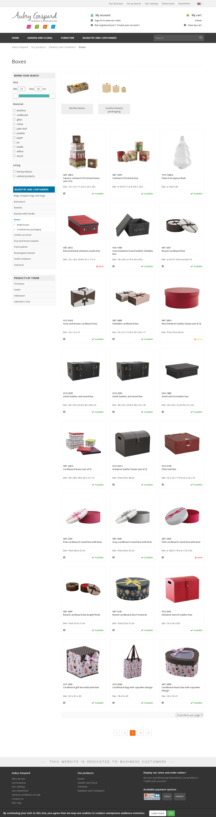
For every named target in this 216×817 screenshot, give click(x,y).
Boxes (17, 219)
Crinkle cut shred (22, 234)
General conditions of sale (26, 794)
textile (20, 146)
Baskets (18, 207)
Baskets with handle (24, 213)
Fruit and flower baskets (26, 240)
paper (20, 137)
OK (171, 813)
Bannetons (19, 201)
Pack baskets (21, 246)
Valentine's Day (22, 301)
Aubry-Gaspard (20, 47)
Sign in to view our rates (108, 20)
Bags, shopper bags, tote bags (29, 195)
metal (20, 124)
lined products (24, 171)
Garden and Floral (40, 37)
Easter (17, 289)
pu (18, 142)
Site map (16, 802)
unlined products (26, 176)
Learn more (157, 813)
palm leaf (22, 128)
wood (20, 156)
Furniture (67, 37)
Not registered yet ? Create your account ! (117, 25)
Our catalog (151, 3)
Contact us (18, 798)
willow (20, 151)
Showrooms (168, 3)
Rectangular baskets (24, 252)
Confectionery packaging (29, 229)
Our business (116, 3)
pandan (21, 133)
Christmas (19, 283)
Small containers (22, 258)
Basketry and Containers (100, 37)
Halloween (19, 295)
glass (19, 119)
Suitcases (19, 264)
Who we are (18, 778)
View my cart (195, 25)
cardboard (22, 115)
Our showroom (20, 790)
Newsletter (185, 3)
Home (15, 37)
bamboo (21, 110)
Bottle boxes (23, 224)
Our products (134, 3)
